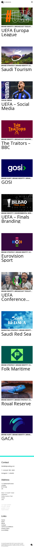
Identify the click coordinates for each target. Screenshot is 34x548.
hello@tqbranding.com (8, 466)
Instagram (4, 473)
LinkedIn (11, 473)
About (3, 523)
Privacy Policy (5, 528)
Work (2, 522)
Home (3, 520)
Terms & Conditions (7, 527)
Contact (3, 525)
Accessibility (4, 530)
